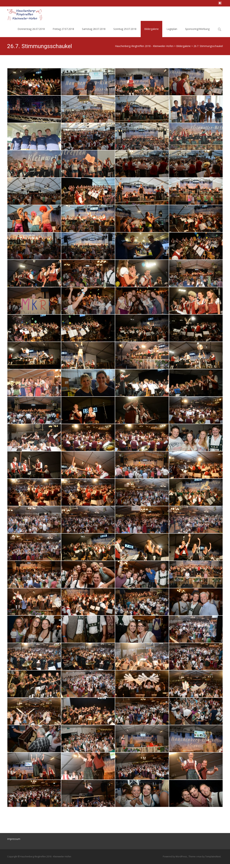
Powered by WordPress (175, 856)
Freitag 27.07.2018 (63, 29)
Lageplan (172, 29)
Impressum (13, 839)
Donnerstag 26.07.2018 (31, 29)
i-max (199, 856)
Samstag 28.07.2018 (93, 29)
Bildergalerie (151, 29)
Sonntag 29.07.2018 (124, 29)
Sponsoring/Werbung (197, 29)
